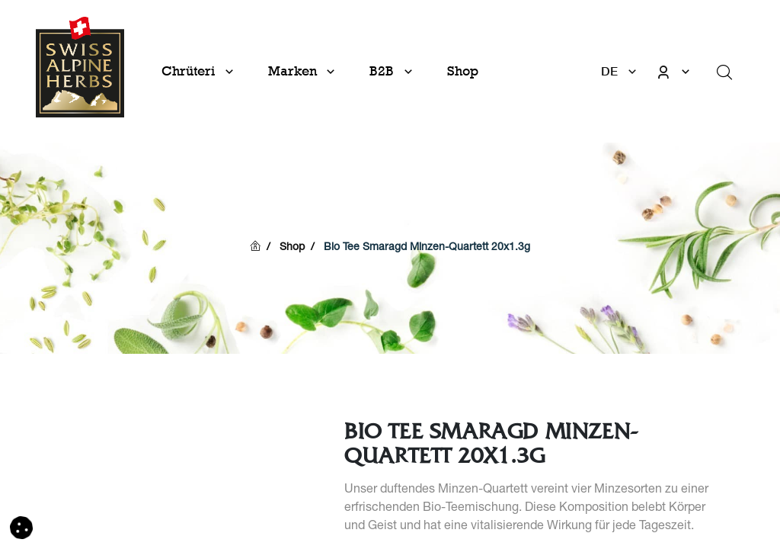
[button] (21, 528)
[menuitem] (462, 71)
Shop (292, 247)
